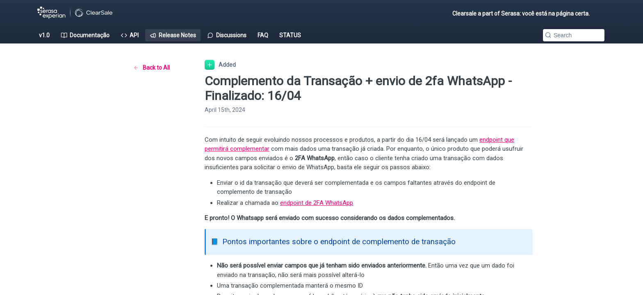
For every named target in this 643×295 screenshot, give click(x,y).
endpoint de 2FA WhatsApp (316, 202)
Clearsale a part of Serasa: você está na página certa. (521, 13)
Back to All (151, 67)
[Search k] (573, 35)
